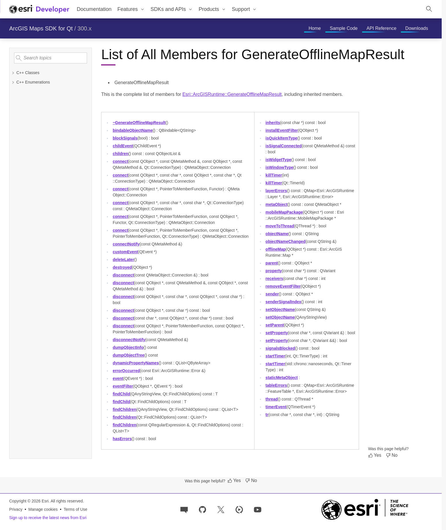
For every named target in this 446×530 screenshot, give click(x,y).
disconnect (123, 275)
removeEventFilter (283, 286)
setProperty (277, 332)
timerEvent (276, 407)
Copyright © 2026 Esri (29, 501)
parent (272, 263)
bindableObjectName (132, 130)
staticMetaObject (282, 377)
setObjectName (280, 309)
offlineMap (276, 249)
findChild (121, 394)
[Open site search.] (429, 9)
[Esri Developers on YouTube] (257, 509)
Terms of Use (75, 509)
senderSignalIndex (284, 301)
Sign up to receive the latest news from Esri (47, 517)
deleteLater (123, 259)
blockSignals (125, 138)
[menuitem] (131, 9)
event (118, 378)
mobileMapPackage (284, 212)
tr (267, 414)
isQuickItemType (282, 138)
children (120, 153)
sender (272, 294)
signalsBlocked (280, 348)
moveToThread (280, 226)
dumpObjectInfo (128, 347)
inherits (273, 122)
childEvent (123, 146)
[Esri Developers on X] (221, 509)
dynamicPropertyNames (136, 363)
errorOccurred (126, 370)
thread (272, 399)
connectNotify (126, 244)
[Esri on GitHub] (202, 509)
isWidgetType (278, 159)
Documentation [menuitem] (94, 9)
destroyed (122, 267)
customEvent (125, 251)
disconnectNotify (129, 339)
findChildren (124, 409)
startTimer (275, 356)
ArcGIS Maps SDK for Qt (41, 28)
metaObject (276, 204)
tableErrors (276, 385)
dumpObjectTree (128, 355)
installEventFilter (282, 130)
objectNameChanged (286, 241)
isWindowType (280, 167)
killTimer (274, 175)
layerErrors (276, 190)
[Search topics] (50, 58)
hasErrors (122, 438)
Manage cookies (43, 509)
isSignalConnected (284, 146)
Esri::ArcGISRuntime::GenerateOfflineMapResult (232, 94)
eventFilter (123, 386)
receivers (274, 278)
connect (120, 161)
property (274, 270)
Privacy (15, 509)
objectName (277, 233)
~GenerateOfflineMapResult (139, 122)
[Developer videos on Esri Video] (239, 509)
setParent (275, 325)
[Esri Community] (184, 509)
